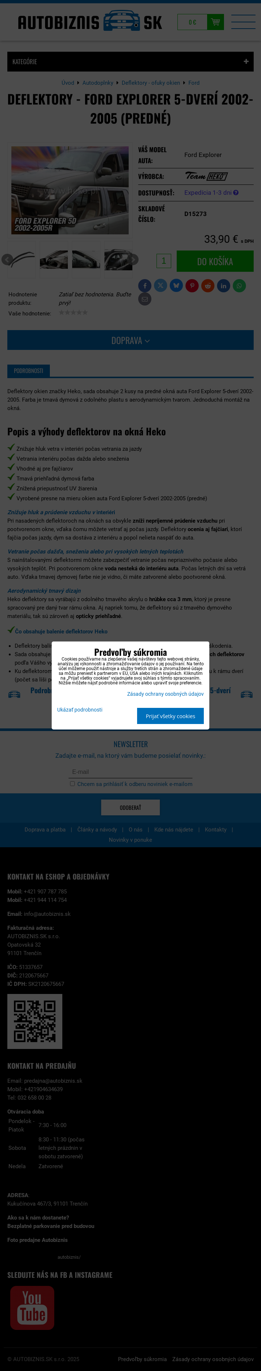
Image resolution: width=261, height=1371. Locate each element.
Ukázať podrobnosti (79, 710)
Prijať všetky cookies (170, 716)
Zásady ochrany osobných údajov (165, 694)
